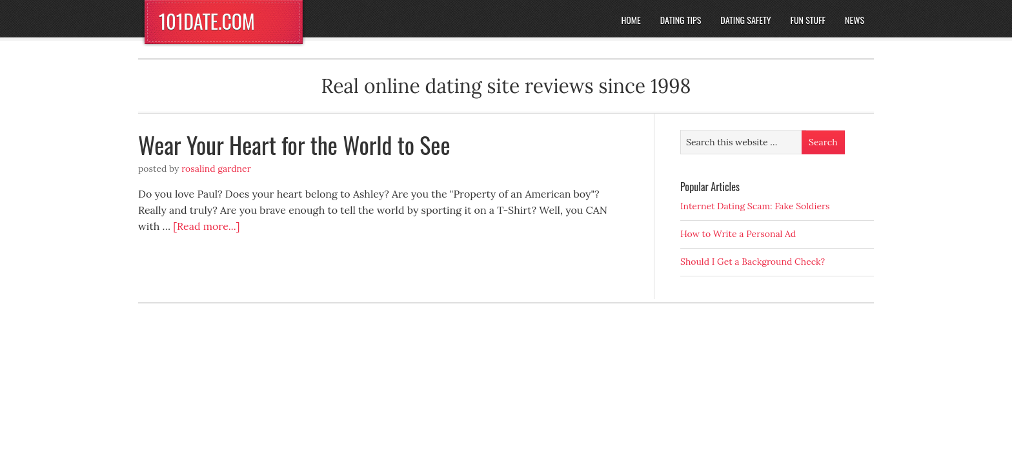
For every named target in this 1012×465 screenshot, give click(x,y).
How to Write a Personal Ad (738, 234)
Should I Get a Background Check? (752, 261)
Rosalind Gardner (216, 168)
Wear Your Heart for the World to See (294, 144)
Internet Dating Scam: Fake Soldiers (755, 206)
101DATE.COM (207, 21)
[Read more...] (206, 226)
